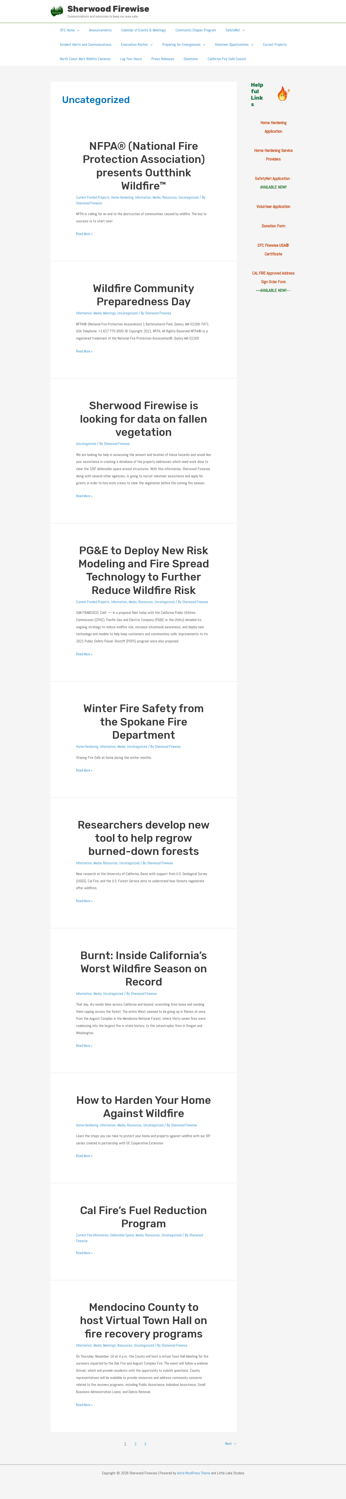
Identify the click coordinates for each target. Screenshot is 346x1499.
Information (146, 197)
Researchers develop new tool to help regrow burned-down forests (144, 843)
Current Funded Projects (93, 197)
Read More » (85, 233)
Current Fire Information (93, 1240)
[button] (76, 30)
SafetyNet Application (272, 178)
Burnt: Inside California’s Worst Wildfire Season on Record (143, 974)
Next (230, 1449)
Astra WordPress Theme (193, 1478)
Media (160, 197)
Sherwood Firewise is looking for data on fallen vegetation (143, 418)
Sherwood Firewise (108, 9)
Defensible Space (124, 1240)
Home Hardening (124, 197)
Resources (173, 197)
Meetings (110, 313)
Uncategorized (192, 197)
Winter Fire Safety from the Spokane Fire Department (143, 727)
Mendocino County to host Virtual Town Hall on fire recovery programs (143, 1326)
